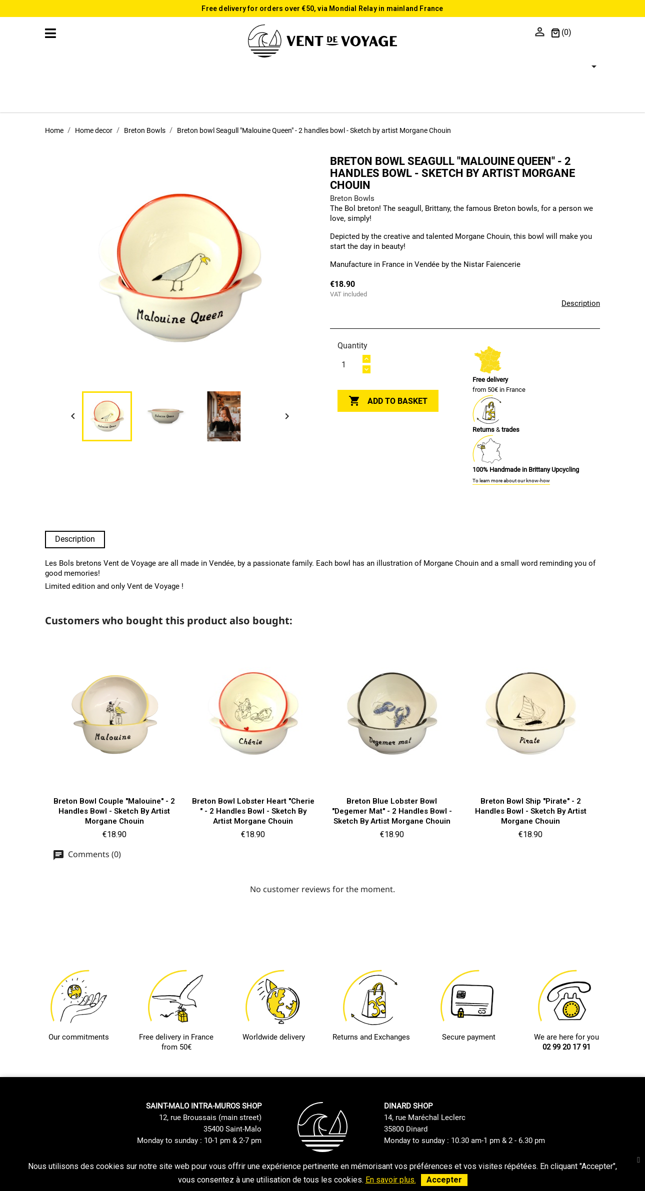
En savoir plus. (391, 1180)
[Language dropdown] (588, 33)
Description (581, 303)
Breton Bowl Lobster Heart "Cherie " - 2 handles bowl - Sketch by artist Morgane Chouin (253, 811)
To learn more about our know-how (511, 480)
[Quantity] (350, 365)
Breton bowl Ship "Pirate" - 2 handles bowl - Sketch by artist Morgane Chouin (530, 811)
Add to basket (388, 401)
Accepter (444, 1180)
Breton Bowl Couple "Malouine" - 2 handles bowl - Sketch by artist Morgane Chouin (114, 811)
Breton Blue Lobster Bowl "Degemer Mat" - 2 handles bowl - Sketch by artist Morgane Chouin (392, 811)
